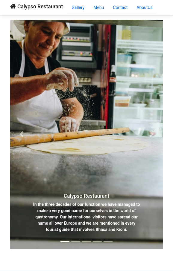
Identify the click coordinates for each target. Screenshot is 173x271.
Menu (98, 7)
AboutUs (144, 7)
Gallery (78, 7)
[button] (21, 134)
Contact (120, 7)
